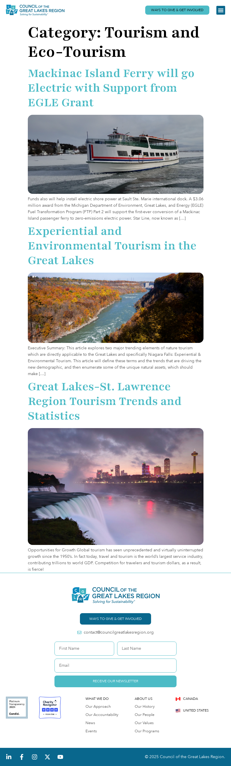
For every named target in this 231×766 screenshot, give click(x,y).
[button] (220, 10)
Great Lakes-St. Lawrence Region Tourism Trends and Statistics (105, 401)
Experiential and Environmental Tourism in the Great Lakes (112, 245)
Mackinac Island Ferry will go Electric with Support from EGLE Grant (111, 88)
